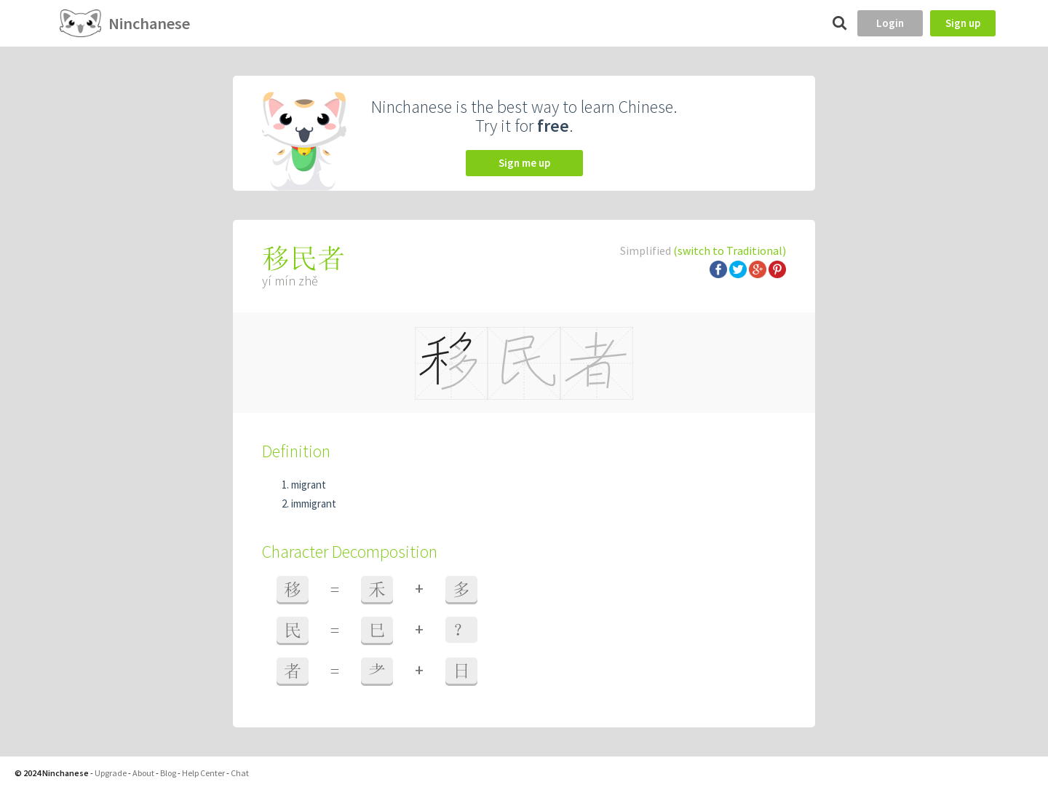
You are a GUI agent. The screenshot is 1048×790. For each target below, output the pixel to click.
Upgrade (111, 772)
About (143, 772)
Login (890, 23)
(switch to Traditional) (729, 250)
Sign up (962, 23)
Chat (240, 772)
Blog (168, 772)
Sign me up (524, 163)
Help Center (203, 772)
